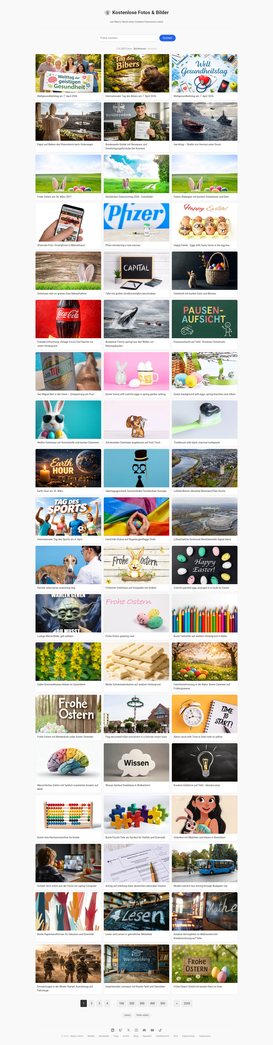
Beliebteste (140, 48)
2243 (187, 1003)
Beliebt (91, 1036)
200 (132, 1003)
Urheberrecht (162, 1036)
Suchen (167, 37)
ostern (127, 1015)
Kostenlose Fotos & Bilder (136, 12)
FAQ (176, 1036)
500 (162, 1003)
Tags (116, 1036)
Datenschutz (188, 1036)
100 (121, 1003)
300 (142, 1003)
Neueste (152, 48)
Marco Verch (76, 1036)
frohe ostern (142, 1015)
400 (152, 1003)
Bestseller (104, 1036)
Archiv (126, 1036)
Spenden (147, 1036)
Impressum (204, 1036)
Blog (136, 1036)
